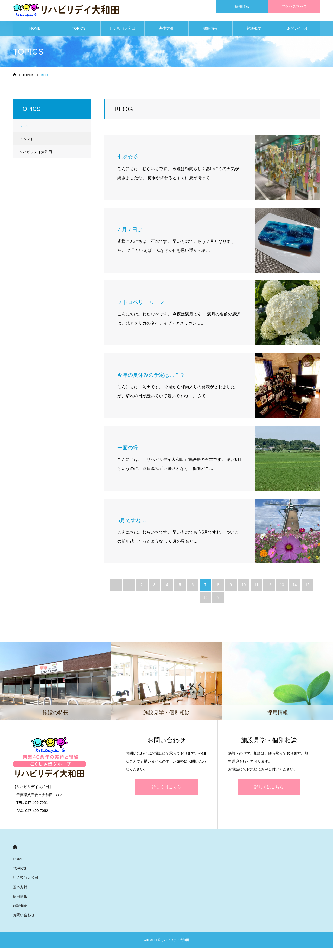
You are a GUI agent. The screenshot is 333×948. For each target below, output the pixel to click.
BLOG (24, 126)
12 (269, 585)
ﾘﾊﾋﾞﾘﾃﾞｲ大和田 (122, 28)
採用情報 (210, 28)
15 (307, 585)
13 (282, 585)
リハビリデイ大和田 (35, 152)
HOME (34, 28)
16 (205, 598)
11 (256, 585)
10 (244, 585)
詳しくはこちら (166, 787)
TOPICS (79, 28)
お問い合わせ (298, 28)
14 (295, 585)
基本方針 (166, 28)
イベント (26, 139)
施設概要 (254, 28)
